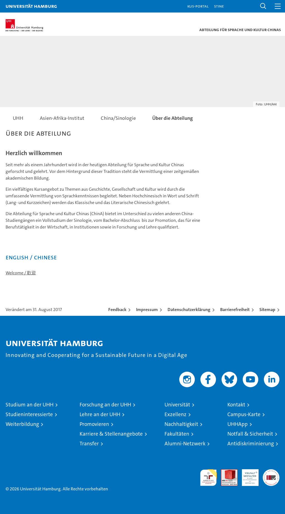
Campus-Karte (244, 414)
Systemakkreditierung (271, 472)
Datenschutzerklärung (189, 309)
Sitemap (267, 309)
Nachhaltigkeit (181, 424)
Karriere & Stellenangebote (111, 433)
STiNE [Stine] (219, 6)
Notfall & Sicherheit (250, 433)
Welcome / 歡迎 (21, 273)
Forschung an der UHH (105, 404)
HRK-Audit (247, 475)
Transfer (89, 443)
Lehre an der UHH (100, 414)
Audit (226, 472)
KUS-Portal (197, 6)
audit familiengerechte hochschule (208, 477)
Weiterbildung (22, 424)
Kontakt (236, 404)
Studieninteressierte (29, 414)
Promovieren (94, 424)
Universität (177, 404)
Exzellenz (175, 414)
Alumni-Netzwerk (184, 443)
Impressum (147, 309)
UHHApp (237, 424)
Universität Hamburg (31, 6)
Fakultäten (176, 433)
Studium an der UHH (29, 404)
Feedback (117, 309)
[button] (263, 6)
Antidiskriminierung (250, 443)
